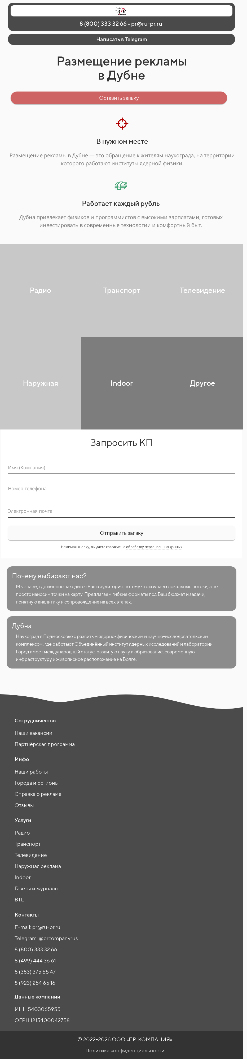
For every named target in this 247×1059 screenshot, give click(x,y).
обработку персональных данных (154, 546)
